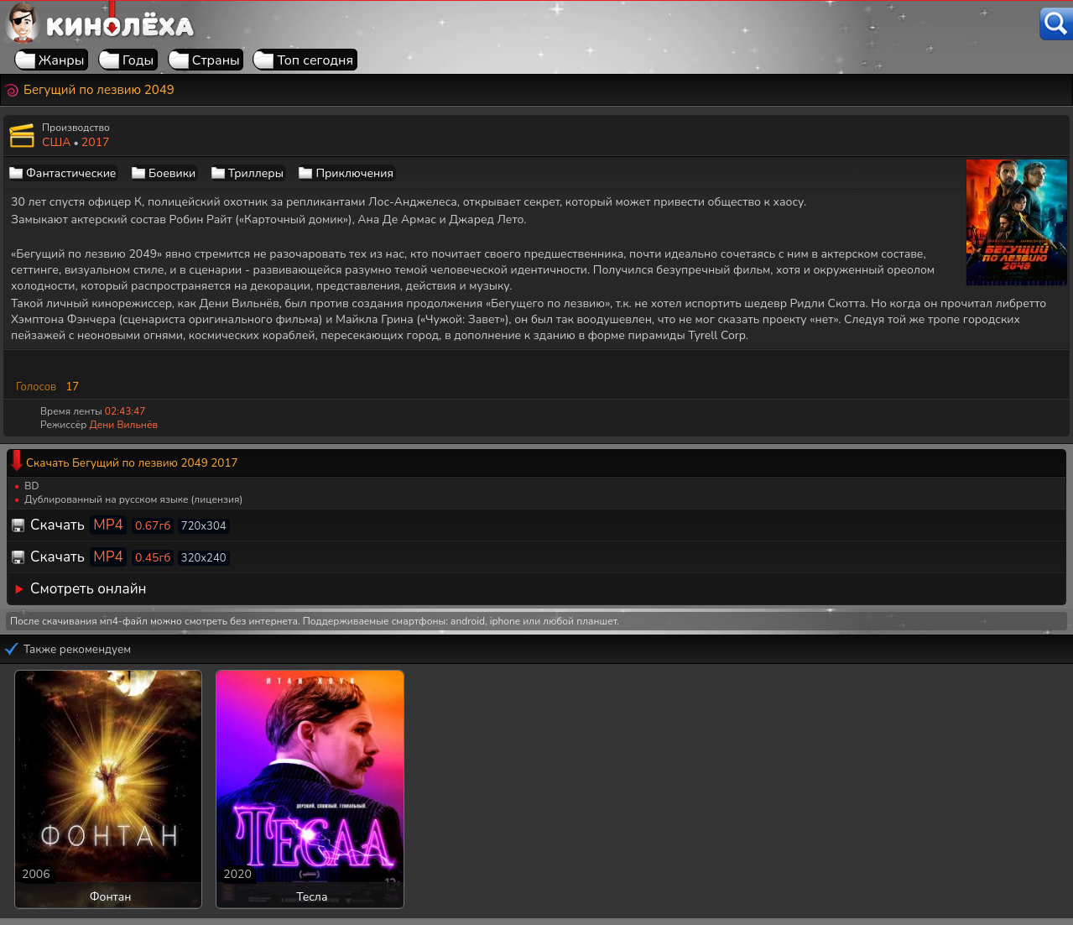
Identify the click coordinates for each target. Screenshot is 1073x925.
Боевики (171, 173)
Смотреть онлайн (88, 588)
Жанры (62, 60)
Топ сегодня (315, 60)
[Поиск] (1056, 24)
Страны (216, 60)
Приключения (354, 173)
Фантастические (71, 173)
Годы (138, 60)
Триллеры (256, 173)
